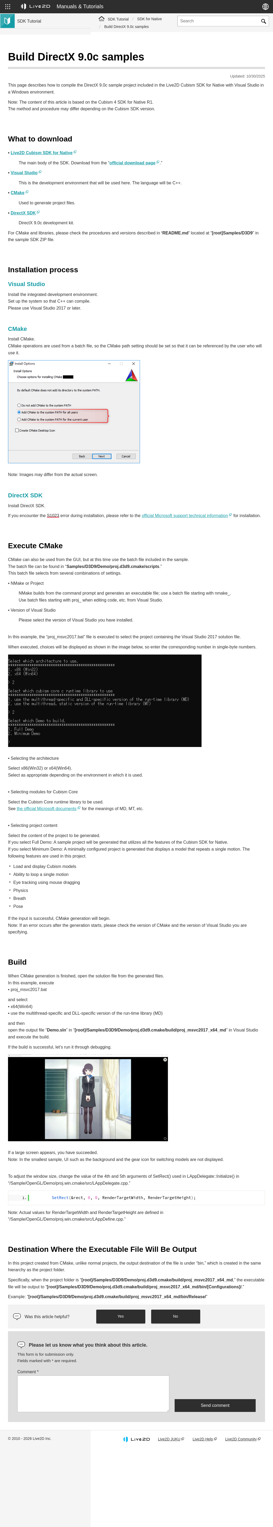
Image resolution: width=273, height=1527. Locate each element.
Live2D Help (211, 1512)
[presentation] (215, 1459)
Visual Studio (114, 159)
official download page (223, 149)
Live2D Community (239, 1515)
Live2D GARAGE (32, 127)
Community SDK (31, 118)
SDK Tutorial (118, 19)
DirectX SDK (113, 206)
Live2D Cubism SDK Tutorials (42, 58)
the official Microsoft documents (137, 823)
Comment (118, 1444)
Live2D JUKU (182, 1512)
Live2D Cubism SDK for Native (132, 139)
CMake (108, 186)
